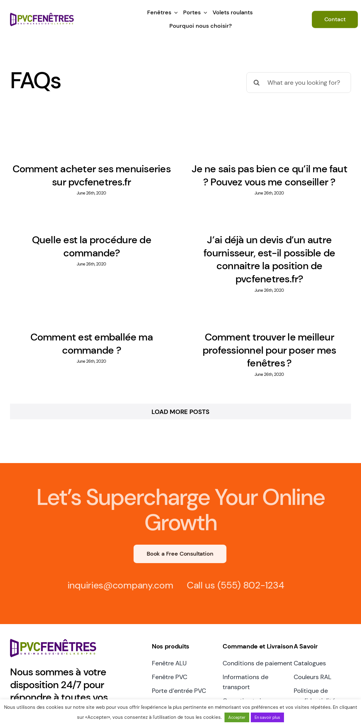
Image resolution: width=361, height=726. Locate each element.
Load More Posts (180, 391)
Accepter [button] (236, 717)
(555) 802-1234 (248, 565)
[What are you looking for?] (298, 82)
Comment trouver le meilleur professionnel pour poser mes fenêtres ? (273, 345)
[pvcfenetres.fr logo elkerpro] (42, 14)
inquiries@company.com (118, 565)
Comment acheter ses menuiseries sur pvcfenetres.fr (92, 175)
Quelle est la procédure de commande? (104, 242)
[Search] (256, 82)
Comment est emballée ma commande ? (98, 339)
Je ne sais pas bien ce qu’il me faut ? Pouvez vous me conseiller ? (266, 175)
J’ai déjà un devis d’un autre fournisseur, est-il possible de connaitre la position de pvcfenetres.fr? (259, 260)
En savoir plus (267, 717)
